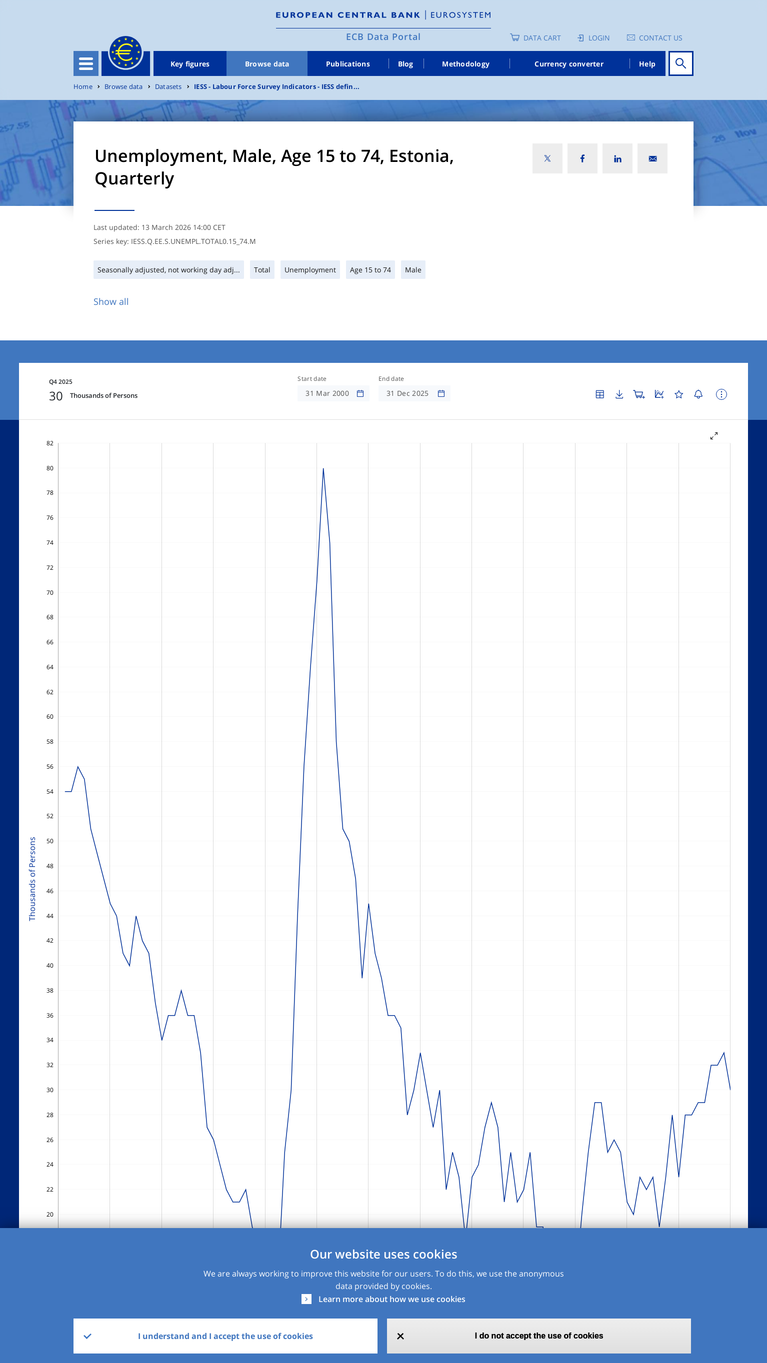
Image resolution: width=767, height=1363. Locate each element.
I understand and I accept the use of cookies (225, 1336)
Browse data (267, 63)
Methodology (466, 63)
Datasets (168, 86)
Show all (111, 301)
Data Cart (542, 37)
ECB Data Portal (383, 36)
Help (647, 63)
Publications (348, 63)
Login (599, 37)
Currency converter (569, 63)
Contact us (660, 37)
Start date (312, 379)
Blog (406, 63)
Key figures (190, 63)
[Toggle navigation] (86, 63)
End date (391, 379)
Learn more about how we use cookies (392, 1299)
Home (83, 86)
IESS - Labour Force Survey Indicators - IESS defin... (277, 86)
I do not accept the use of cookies (539, 1336)
